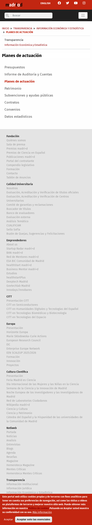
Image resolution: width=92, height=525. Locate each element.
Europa (10, 324)
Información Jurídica (19, 488)
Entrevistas (13, 444)
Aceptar (8, 520)
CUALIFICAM (13, 225)
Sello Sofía (13, 229)
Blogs (9, 448)
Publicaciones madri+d (20, 157)
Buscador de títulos (18, 209)
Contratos (12, 102)
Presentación (14, 328)
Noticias (11, 436)
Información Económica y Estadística (26, 44)
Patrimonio (13, 88)
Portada (11, 432)
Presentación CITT (17, 300)
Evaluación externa (18, 217)
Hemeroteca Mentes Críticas (24, 473)
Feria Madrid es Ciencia (21, 380)
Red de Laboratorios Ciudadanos (26, 400)
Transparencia (14, 40)
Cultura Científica (17, 372)
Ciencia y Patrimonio (19, 413)
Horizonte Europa (17, 332)
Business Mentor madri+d (22, 269)
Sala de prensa (15, 144)
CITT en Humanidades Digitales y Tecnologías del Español (42, 309)
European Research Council (23, 340)
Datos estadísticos (18, 117)
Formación (13, 169)
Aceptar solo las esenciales (33, 520)
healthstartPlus (16, 277)
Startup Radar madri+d (20, 248)
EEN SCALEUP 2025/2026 (21, 352)
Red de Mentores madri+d (22, 257)
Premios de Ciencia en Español (25, 152)
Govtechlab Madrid (18, 285)
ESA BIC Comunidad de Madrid (25, 261)
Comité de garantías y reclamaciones (29, 205)
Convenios (12, 109)
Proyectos (12, 365)
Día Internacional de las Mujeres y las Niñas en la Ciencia (42, 384)
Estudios (11, 273)
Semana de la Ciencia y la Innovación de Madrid (36, 388)
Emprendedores (16, 240)
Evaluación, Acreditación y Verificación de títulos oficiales (42, 192)
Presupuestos (15, 67)
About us (11, 244)
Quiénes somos (16, 140)
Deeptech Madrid (17, 281)
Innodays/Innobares (19, 290)
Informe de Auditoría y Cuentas (28, 74)
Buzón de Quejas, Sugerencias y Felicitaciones (35, 233)
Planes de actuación (20, 81)
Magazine (12, 461)
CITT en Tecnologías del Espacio (26, 317)
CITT (9, 296)
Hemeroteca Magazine (20, 465)
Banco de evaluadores (20, 213)
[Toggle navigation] (82, 15)
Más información (42, 513)
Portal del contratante (20, 161)
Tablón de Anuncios (18, 177)
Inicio (5, 28)
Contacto (12, 173)
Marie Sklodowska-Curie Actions (26, 336)
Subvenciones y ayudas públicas (29, 95)
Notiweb (11, 428)
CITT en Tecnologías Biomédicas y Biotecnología (36, 313)
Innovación (13, 361)
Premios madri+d (17, 148)
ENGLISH (46, 3)
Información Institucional (22, 484)
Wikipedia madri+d (18, 405)
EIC (8, 344)
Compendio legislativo (20, 165)
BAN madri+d (14, 252)
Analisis (11, 440)
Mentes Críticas (16, 469)
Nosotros (12, 188)
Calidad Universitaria (19, 184)
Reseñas (11, 457)
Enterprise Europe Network (23, 348)
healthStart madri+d (19, 265)
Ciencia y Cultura (17, 409)
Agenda (11, 452)
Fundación (12, 136)
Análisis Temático (17, 221)
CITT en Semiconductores (22, 305)
